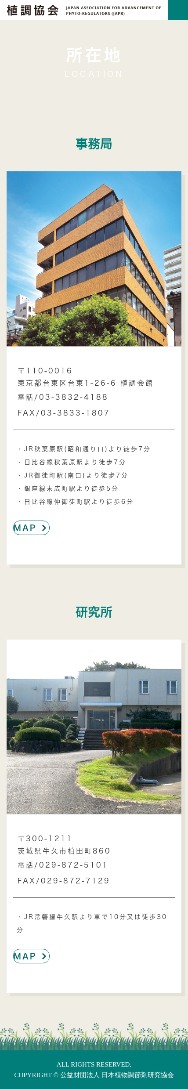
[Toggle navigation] (178, 10)
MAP (31, 527)
